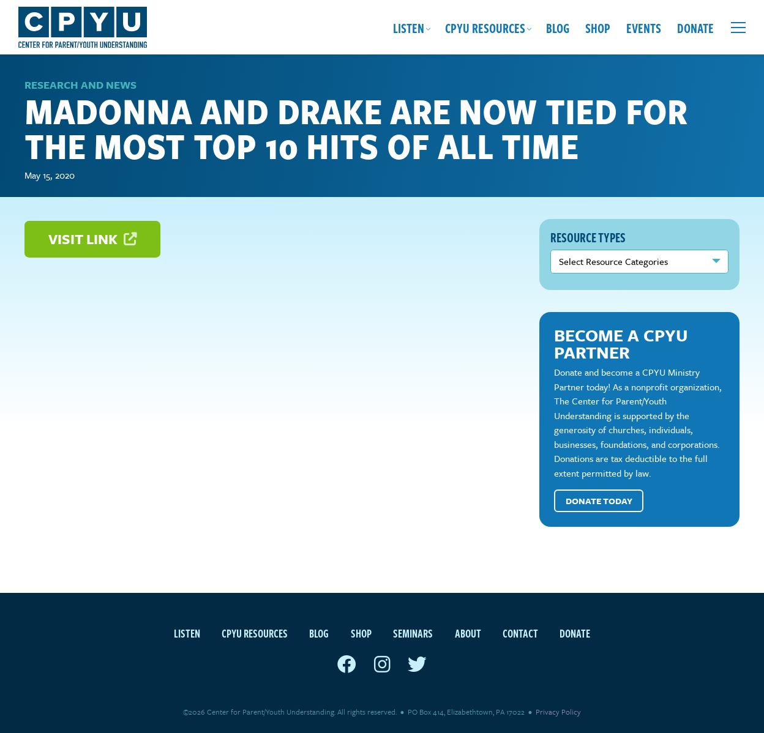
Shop (597, 27)
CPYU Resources (485, 27)
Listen (408, 27)
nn (639, 261)
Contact (520, 633)
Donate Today (599, 500)
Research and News (80, 84)
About (468, 633)
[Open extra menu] (738, 27)
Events (643, 27)
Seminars (413, 633)
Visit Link (92, 239)
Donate (695, 27)
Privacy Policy (558, 711)
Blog (557, 27)
